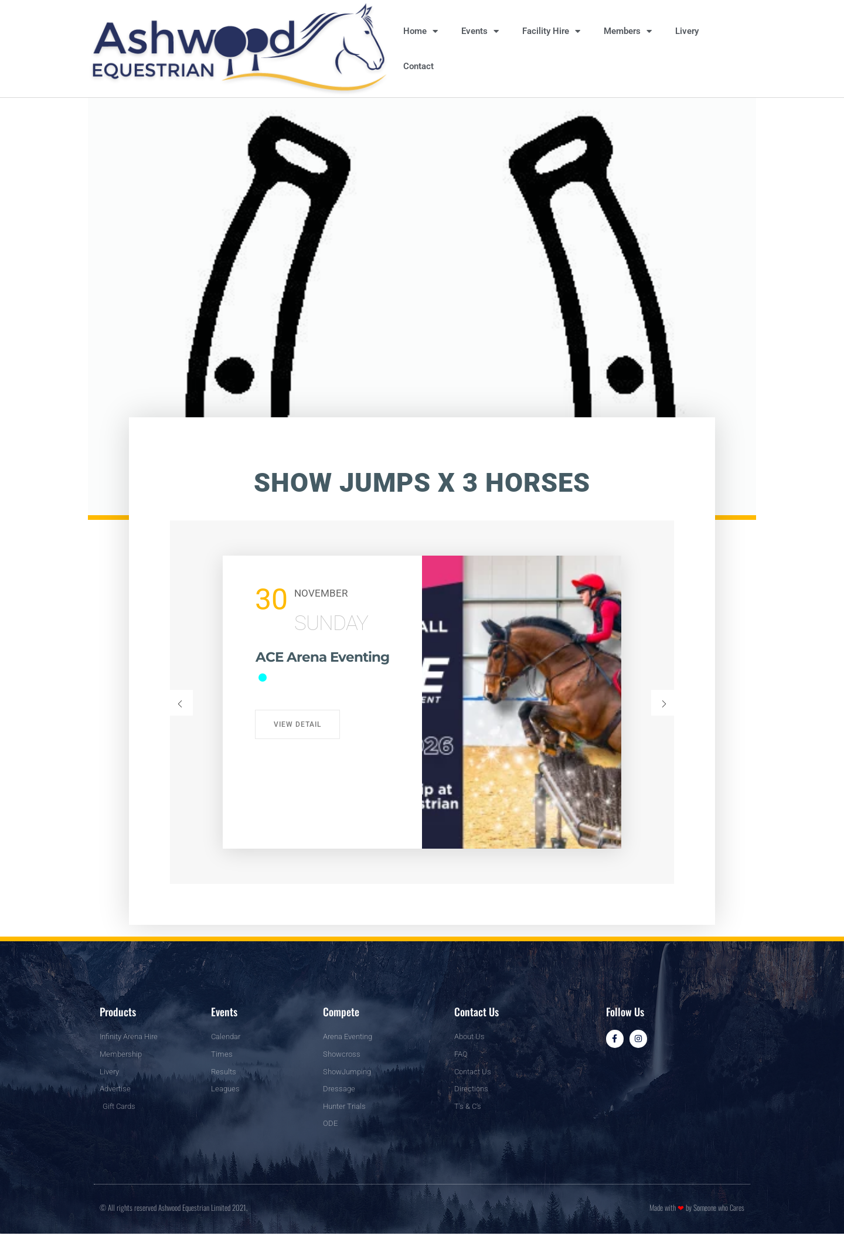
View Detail (297, 724)
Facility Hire (551, 31)
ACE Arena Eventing (300, 665)
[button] (180, 703)
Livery (687, 31)
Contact (418, 66)
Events (480, 31)
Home (420, 31)
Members (628, 31)
